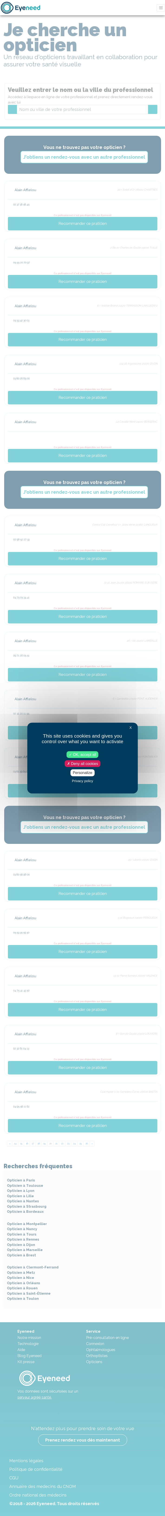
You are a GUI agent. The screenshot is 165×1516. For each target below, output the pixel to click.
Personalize (82, 773)
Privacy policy (82, 781)
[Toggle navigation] (161, 7)
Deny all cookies (82, 764)
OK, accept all (82, 755)
